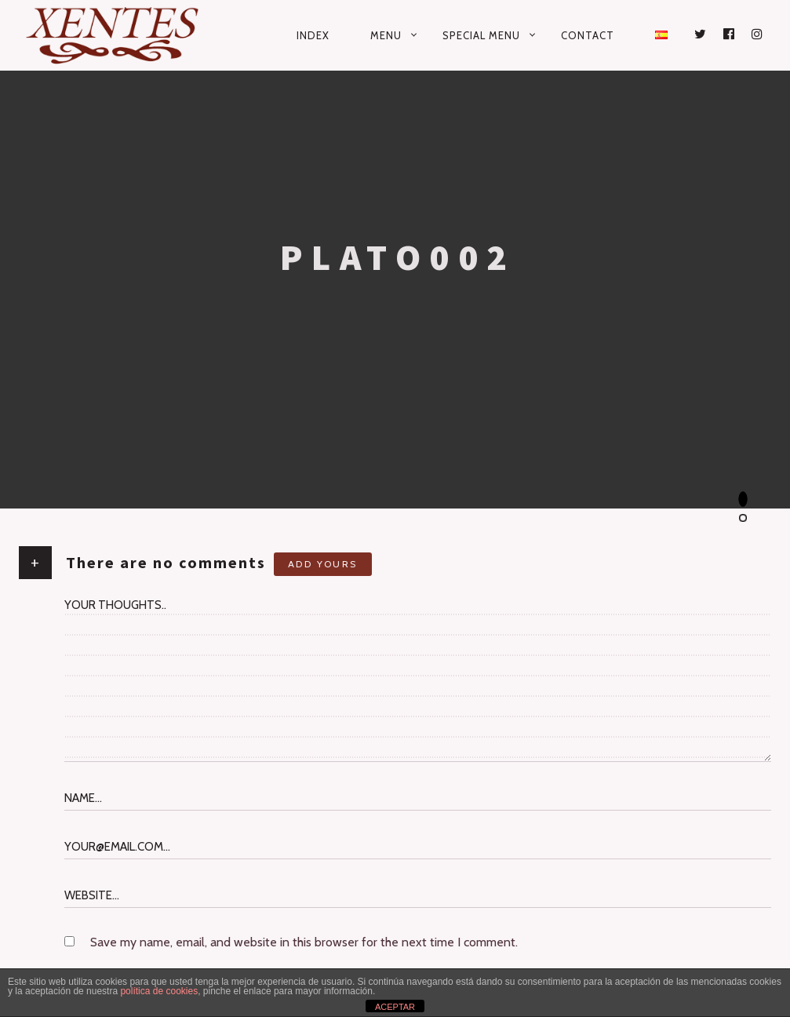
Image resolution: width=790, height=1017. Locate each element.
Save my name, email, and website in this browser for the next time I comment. (304, 942)
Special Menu (481, 35)
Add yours (323, 564)
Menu (386, 35)
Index (313, 35)
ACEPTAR (395, 1007)
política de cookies (159, 991)
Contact (587, 35)
